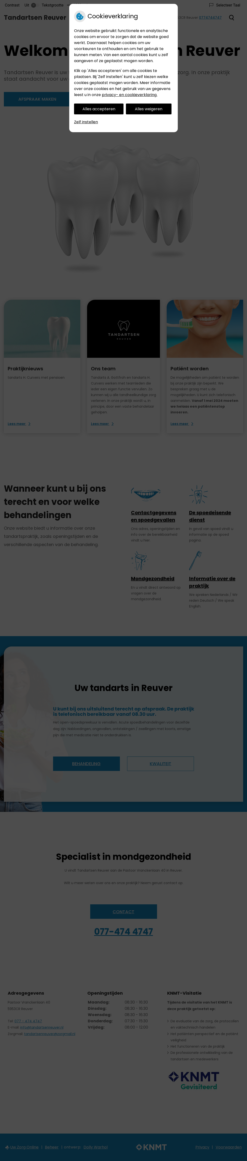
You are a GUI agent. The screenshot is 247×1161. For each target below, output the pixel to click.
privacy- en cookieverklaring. (129, 95)
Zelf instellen (86, 122)
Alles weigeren (148, 109)
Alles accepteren (98, 109)
